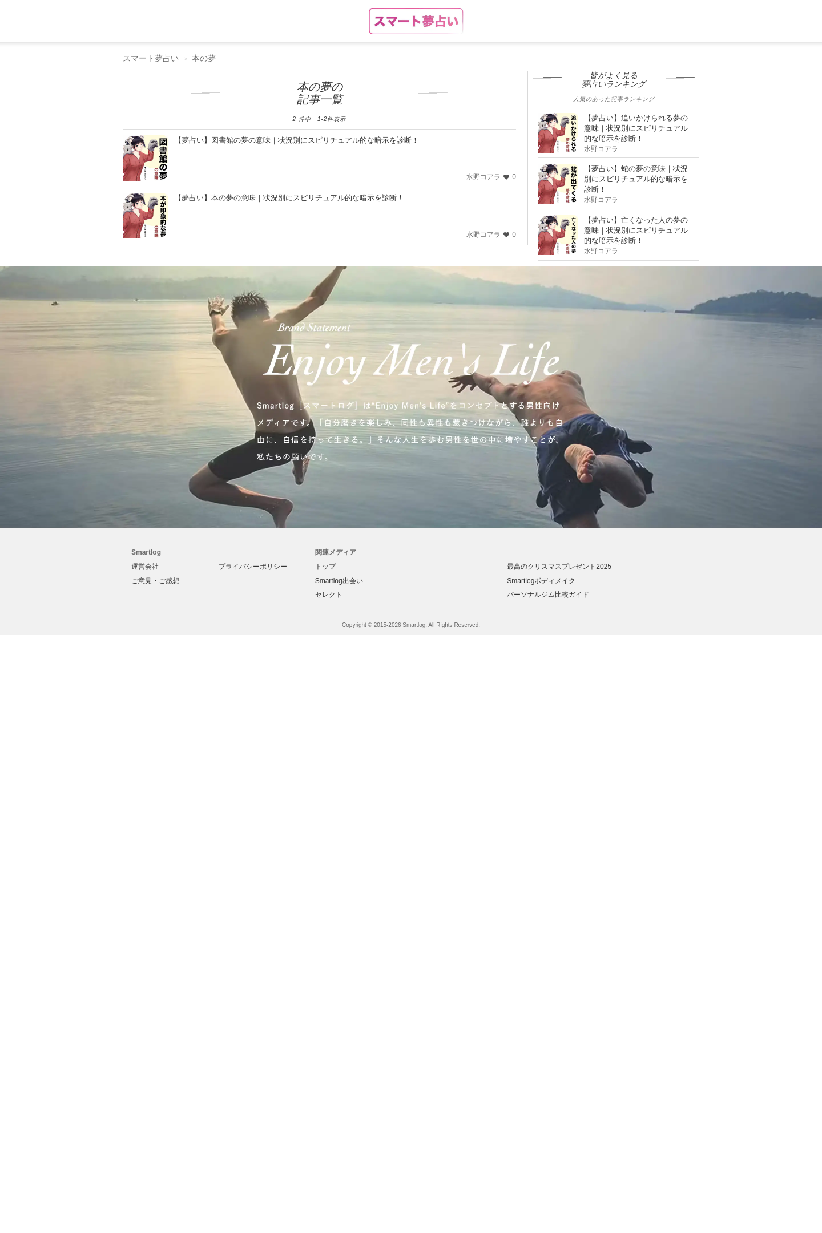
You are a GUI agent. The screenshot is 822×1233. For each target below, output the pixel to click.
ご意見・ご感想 (155, 581)
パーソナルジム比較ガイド (548, 595)
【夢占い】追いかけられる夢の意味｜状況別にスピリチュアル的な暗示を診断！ (636, 128)
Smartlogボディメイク (541, 581)
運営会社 (145, 567)
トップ (325, 567)
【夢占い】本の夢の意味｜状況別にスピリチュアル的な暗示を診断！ (289, 197)
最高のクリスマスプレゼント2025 (559, 567)
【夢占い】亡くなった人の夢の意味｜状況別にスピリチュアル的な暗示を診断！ (636, 230)
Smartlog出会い (339, 581)
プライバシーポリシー (253, 567)
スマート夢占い (151, 58)
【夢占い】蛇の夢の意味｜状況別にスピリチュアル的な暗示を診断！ (636, 178)
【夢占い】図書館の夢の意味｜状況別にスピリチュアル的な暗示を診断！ (296, 140)
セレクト (328, 595)
